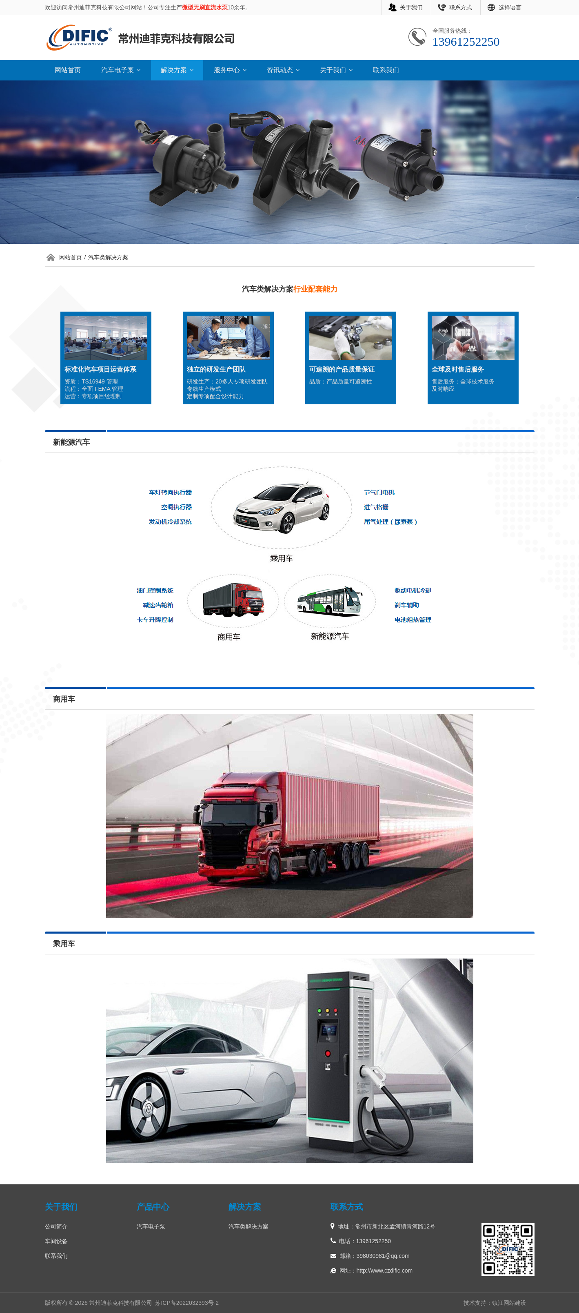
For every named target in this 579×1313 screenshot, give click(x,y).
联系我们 (386, 70)
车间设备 (56, 1241)
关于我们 (411, 7)
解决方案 (177, 70)
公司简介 (56, 1226)
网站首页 (68, 70)
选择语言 (510, 7)
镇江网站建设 (509, 1303)
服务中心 (230, 70)
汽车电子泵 (120, 70)
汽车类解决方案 (108, 257)
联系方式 (460, 7)
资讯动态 (283, 70)
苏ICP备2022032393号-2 (187, 1303)
